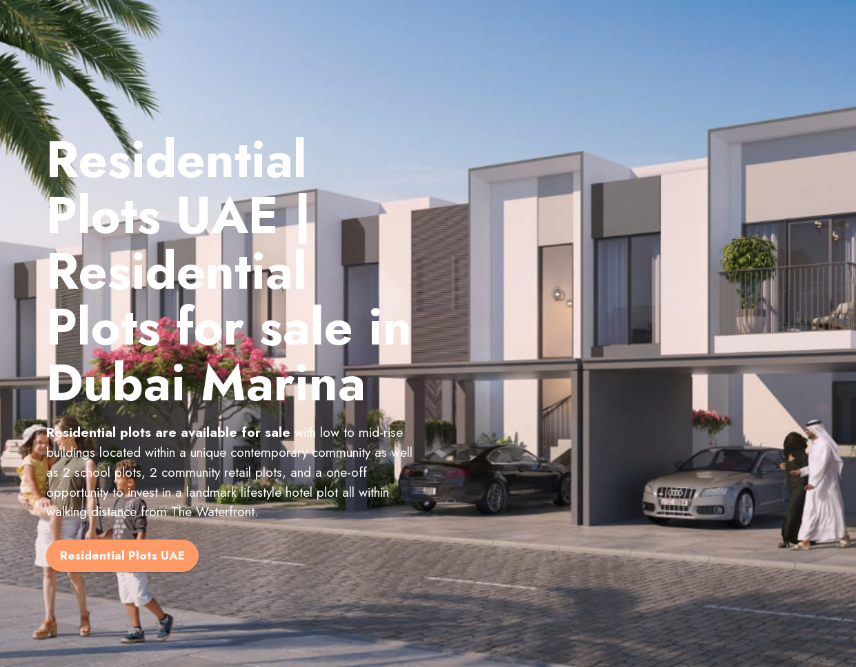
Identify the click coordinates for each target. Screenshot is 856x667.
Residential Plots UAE (122, 555)
